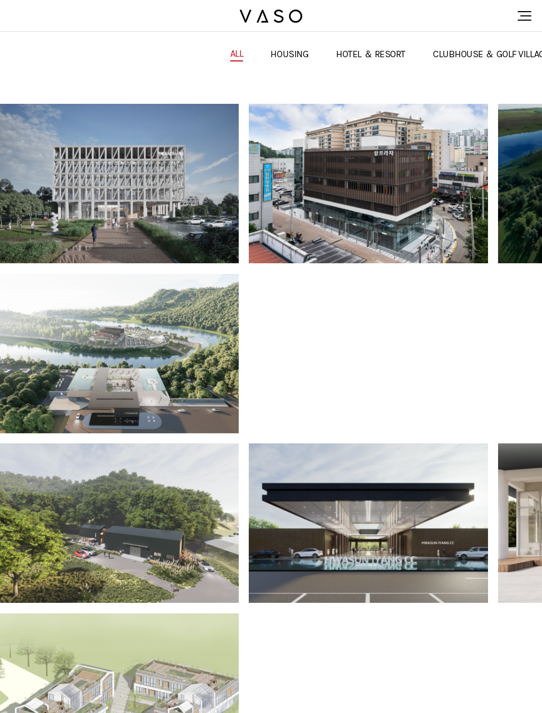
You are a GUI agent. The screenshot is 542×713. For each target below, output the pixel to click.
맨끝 (513, 594)
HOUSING (289, 54)
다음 (495, 594)
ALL (236, 53)
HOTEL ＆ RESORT (370, 54)
